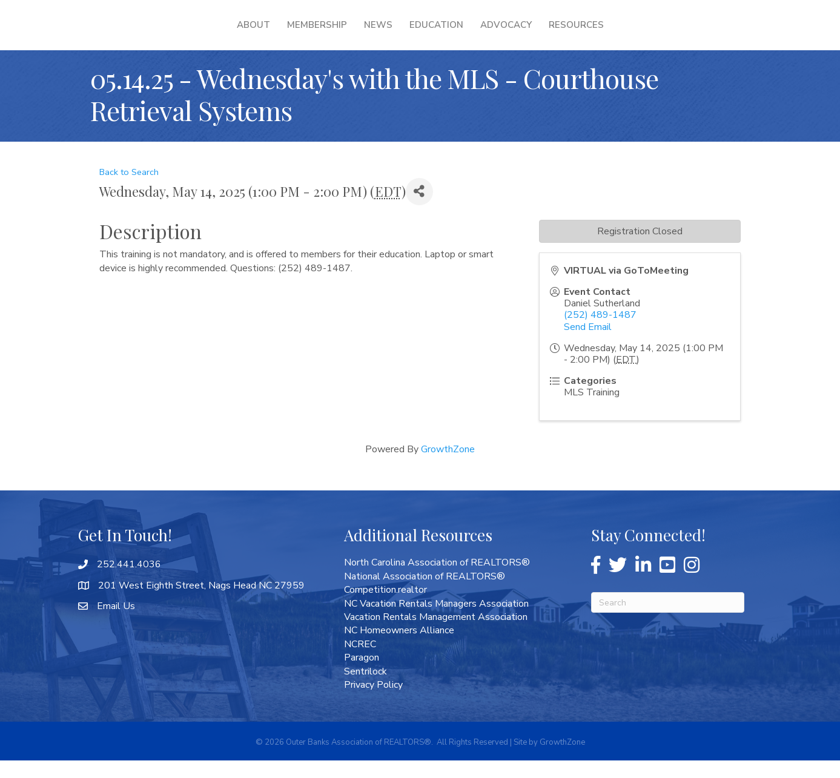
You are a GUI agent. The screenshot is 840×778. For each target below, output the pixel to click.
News (300, 33)
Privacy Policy (373, 702)
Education (514, 33)
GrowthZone (448, 466)
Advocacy (583, 33)
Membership (239, 33)
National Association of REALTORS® (424, 594)
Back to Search (129, 189)
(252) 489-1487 (600, 332)
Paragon (361, 675)
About (175, 33)
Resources (653, 33)
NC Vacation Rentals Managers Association (436, 621)
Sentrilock (365, 689)
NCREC (360, 661)
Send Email (588, 344)
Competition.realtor (385, 607)
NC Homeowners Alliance (399, 647)
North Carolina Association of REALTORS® (437, 580)
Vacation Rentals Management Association (435, 634)
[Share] (419, 209)
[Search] (667, 620)
